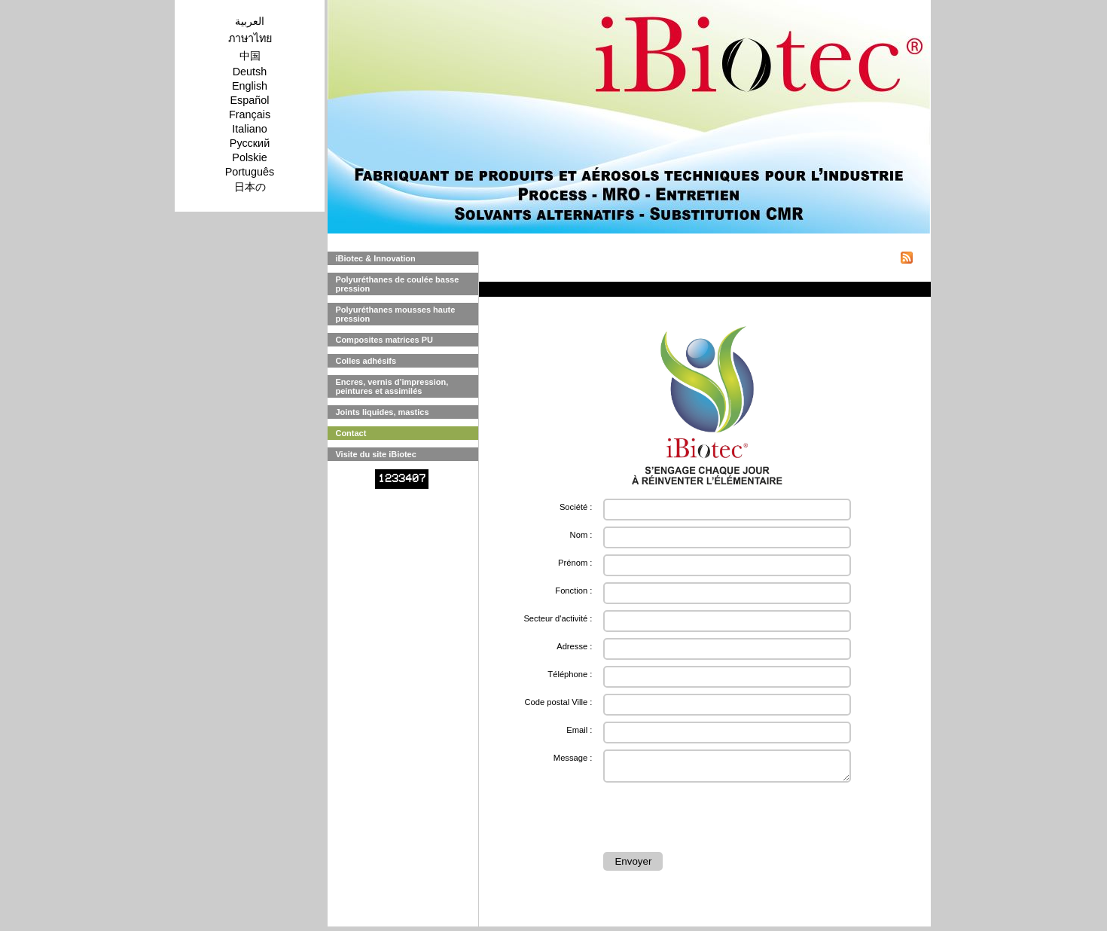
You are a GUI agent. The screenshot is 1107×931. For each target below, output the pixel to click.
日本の (250, 187)
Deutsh (250, 72)
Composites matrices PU (384, 339)
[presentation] (717, 819)
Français (249, 114)
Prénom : (575, 562)
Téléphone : (569, 674)
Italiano (249, 129)
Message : (573, 757)
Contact (350, 433)
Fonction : (573, 590)
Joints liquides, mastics (381, 412)
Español (249, 100)
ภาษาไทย (250, 38)
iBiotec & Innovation (375, 258)
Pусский (250, 143)
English (249, 86)
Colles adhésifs (365, 360)
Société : (576, 506)
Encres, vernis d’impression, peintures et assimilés (391, 386)
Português (250, 172)
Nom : (581, 534)
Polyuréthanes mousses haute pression (395, 314)
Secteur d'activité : (557, 618)
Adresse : (574, 646)
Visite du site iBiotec (375, 454)
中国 (250, 56)
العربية (249, 21)
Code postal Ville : (558, 702)
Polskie (249, 157)
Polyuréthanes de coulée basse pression (397, 284)
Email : (579, 729)
